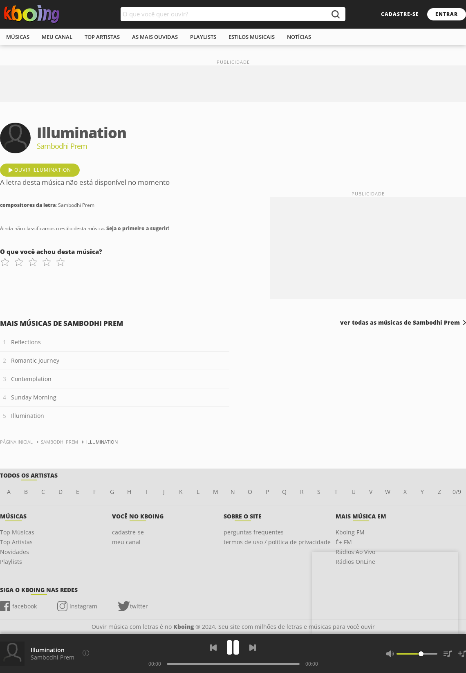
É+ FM (344, 542)
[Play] (233, 647)
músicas (17, 36)
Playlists (11, 561)
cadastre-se (400, 14)
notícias (299, 36)
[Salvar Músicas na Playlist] (462, 654)
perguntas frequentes (254, 532)
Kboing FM (350, 532)
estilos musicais (252, 36)
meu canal (57, 36)
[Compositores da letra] (86, 653)
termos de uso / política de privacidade (277, 542)
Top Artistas (16, 542)
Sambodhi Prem (52, 657)
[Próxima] (252, 647)
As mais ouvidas (155, 36)
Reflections (26, 342)
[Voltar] (213, 647)
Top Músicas (17, 532)
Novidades (14, 552)
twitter (139, 606)
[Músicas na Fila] (448, 654)
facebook (24, 606)
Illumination (27, 416)
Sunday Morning (33, 397)
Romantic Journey (35, 360)
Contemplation (31, 379)
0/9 (457, 492)
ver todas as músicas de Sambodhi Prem (400, 322)
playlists (203, 36)
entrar (446, 14)
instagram (83, 606)
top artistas (102, 36)
